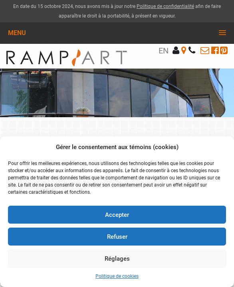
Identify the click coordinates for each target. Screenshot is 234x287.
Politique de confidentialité (165, 6)
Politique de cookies (117, 276)
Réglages (117, 258)
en (164, 50)
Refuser (117, 236)
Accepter (117, 214)
